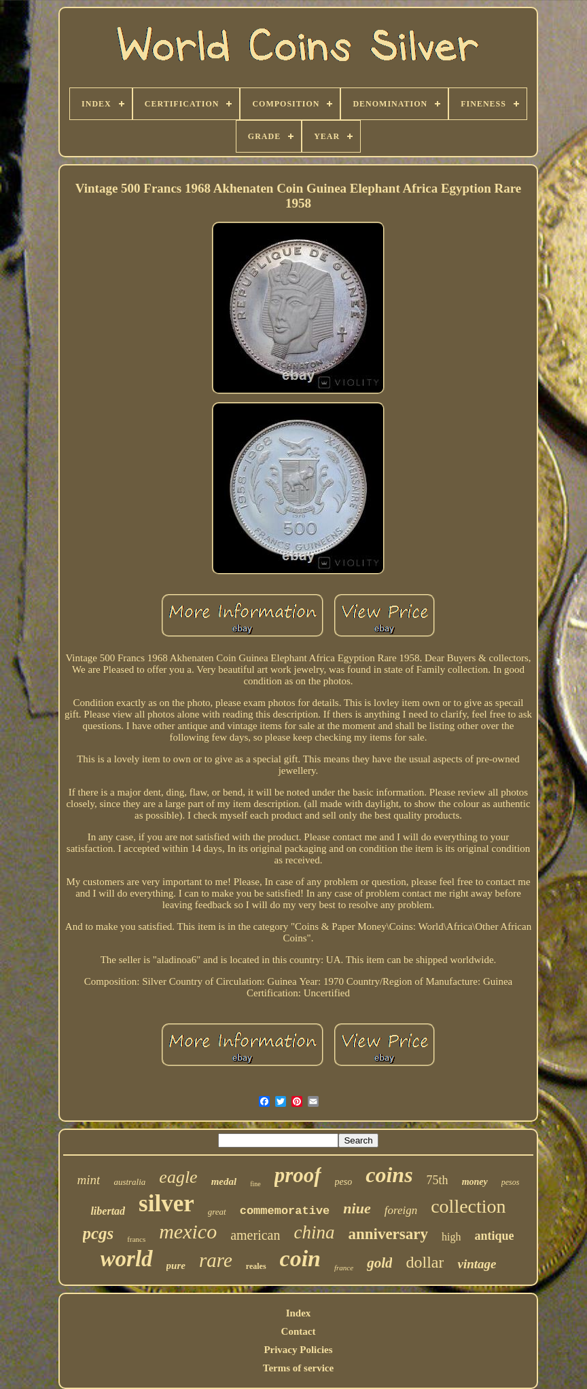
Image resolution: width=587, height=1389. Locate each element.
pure (175, 1265)
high (451, 1237)
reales (256, 1266)
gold (379, 1263)
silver (166, 1203)
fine (255, 1184)
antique (494, 1236)
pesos (510, 1182)
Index (298, 1313)
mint (89, 1180)
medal (224, 1181)
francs (136, 1239)
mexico (188, 1231)
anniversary (388, 1234)
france (343, 1268)
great (217, 1212)
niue (356, 1208)
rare (215, 1260)
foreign (401, 1210)
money (475, 1182)
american (255, 1235)
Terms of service (298, 1368)
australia (129, 1182)
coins (389, 1174)
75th (437, 1180)
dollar (425, 1262)
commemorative (285, 1211)
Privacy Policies (298, 1349)
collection (468, 1206)
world (127, 1259)
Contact (298, 1331)
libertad (107, 1211)
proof (297, 1175)
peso (344, 1182)
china (314, 1232)
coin (300, 1258)
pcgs (98, 1233)
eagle (178, 1177)
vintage (476, 1264)
